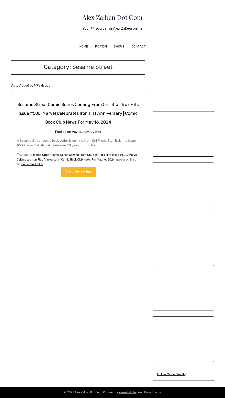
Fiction (101, 46)
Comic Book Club (55, 173)
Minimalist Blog (128, 392)
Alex (99, 140)
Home (83, 46)
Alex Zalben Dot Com (112, 16)
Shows (119, 46)
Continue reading (78, 181)
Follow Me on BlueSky (171, 374)
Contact (139, 46)
